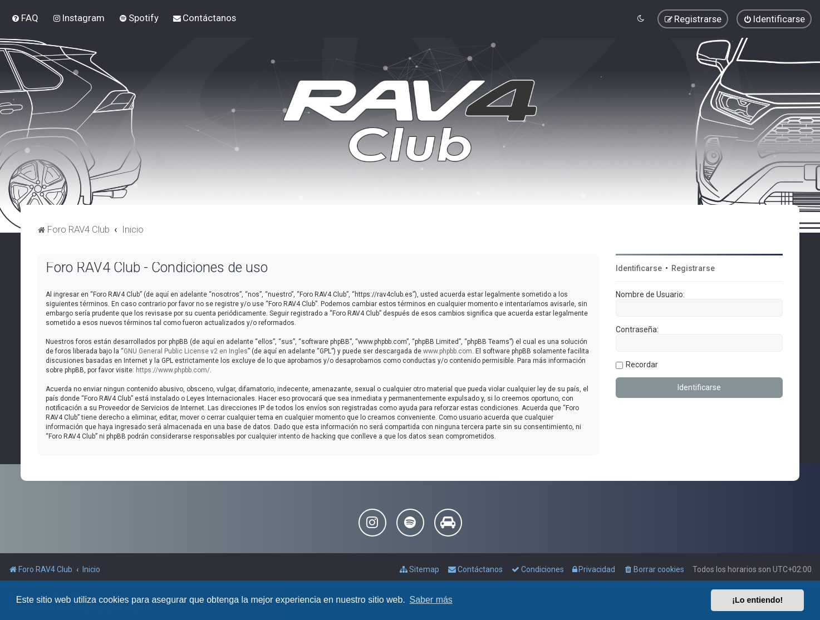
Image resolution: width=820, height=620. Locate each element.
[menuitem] (24, 17)
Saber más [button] (431, 599)
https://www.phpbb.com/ (173, 370)
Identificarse (639, 268)
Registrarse (693, 268)
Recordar (642, 364)
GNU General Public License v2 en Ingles (186, 351)
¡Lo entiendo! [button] (757, 600)
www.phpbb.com (447, 351)
